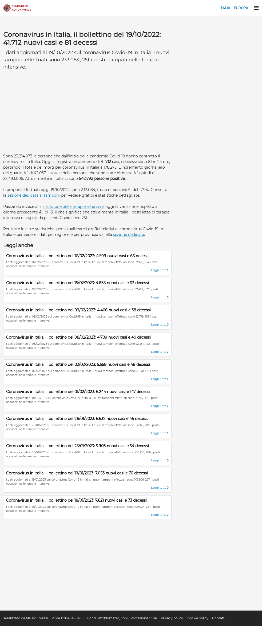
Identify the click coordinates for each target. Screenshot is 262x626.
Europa (241, 8)
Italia (225, 8)
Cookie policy (197, 618)
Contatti (218, 618)
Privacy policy (172, 618)
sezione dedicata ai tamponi (33, 195)
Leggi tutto (160, 270)
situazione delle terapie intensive (73, 206)
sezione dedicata (128, 234)
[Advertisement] (87, 113)
